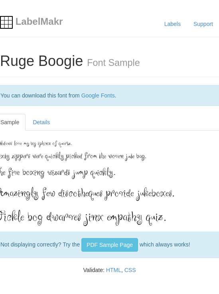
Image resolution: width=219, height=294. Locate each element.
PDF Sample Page (110, 245)
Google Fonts (98, 95)
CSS (130, 270)
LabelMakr (31, 21)
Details (41, 122)
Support (203, 24)
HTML (113, 270)
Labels (172, 24)
